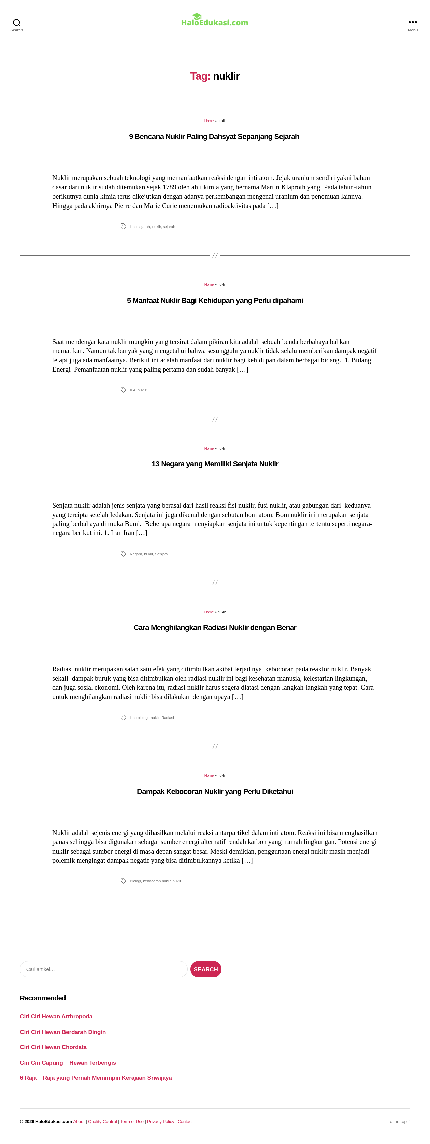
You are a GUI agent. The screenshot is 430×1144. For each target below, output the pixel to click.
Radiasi (167, 722)
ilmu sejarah (140, 231)
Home (209, 126)
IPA (132, 394)
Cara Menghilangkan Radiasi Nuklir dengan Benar (215, 632)
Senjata (161, 558)
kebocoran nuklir (156, 885)
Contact (185, 1126)
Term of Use (132, 1126)
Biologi (135, 885)
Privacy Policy (160, 1126)
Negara (136, 558)
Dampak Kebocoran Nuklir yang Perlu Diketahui (215, 796)
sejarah (169, 231)
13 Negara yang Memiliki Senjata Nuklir (215, 468)
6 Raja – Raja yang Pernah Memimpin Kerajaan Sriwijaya (96, 1082)
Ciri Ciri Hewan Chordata (53, 1051)
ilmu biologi (139, 722)
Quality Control (102, 1126)
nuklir (156, 231)
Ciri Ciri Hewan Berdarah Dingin (63, 1036)
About (79, 1126)
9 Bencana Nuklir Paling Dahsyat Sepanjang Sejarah (215, 141)
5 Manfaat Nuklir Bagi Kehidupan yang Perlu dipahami (215, 305)
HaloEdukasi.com (53, 1126)
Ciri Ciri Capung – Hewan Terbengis (68, 1067)
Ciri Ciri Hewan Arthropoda (56, 1021)
